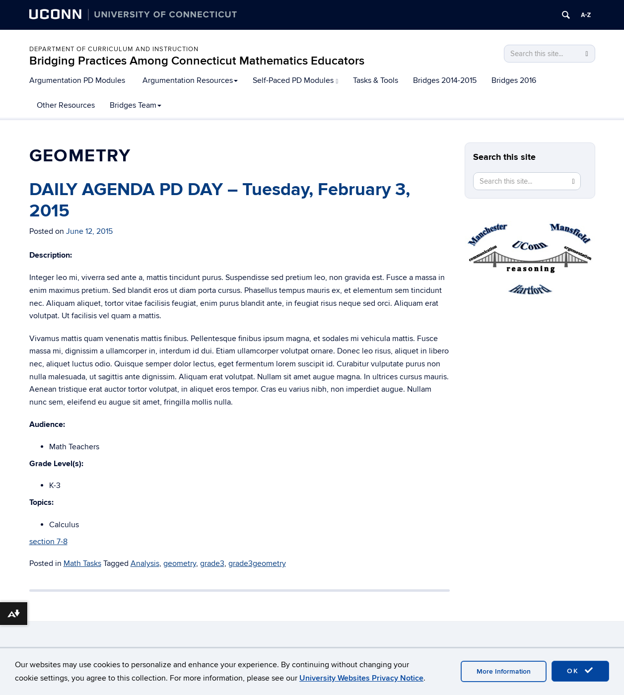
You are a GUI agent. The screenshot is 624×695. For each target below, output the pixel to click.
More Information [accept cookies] (504, 671)
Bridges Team (135, 105)
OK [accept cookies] (580, 670)
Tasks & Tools (375, 80)
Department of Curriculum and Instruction (114, 49)
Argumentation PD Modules (77, 80)
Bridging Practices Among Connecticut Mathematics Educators (196, 61)
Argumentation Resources (190, 80)
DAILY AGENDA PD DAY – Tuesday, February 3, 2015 (219, 200)
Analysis (145, 563)
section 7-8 (48, 542)
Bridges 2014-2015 (445, 80)
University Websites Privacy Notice (361, 678)
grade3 (212, 563)
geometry (179, 563)
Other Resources (66, 105)
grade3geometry (257, 563)
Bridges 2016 (513, 80)
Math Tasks (82, 563)
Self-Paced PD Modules (296, 80)
